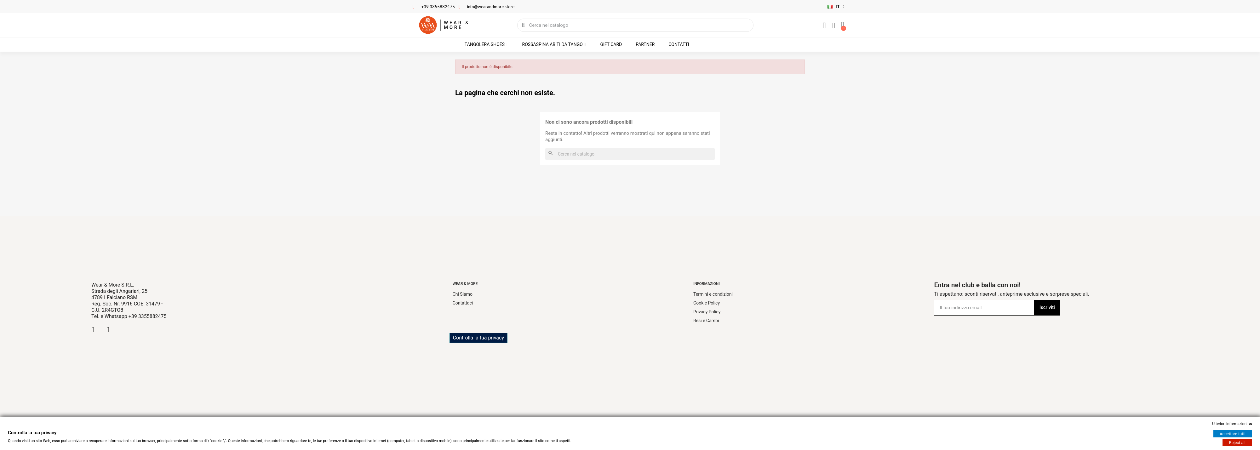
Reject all (1237, 442)
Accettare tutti (1233, 433)
